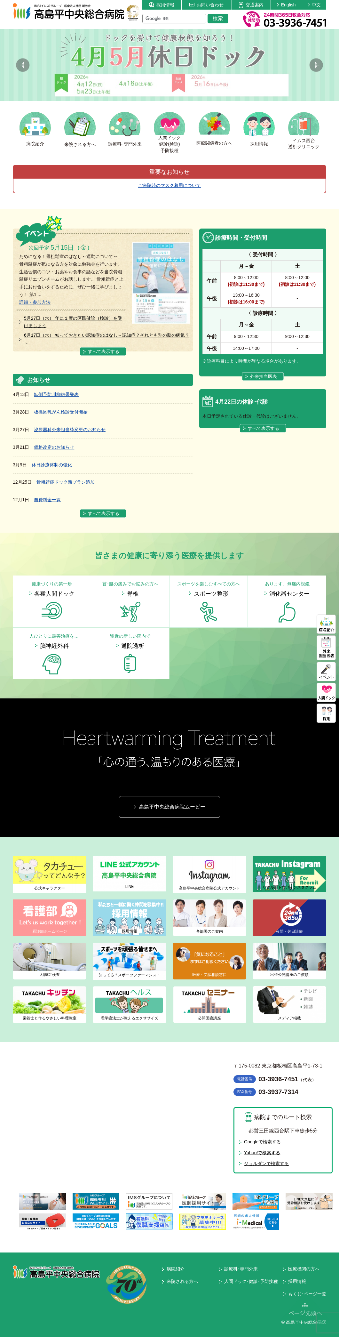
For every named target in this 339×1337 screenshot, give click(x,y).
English (286, 4)
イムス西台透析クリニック (303, 143)
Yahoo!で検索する (262, 1152)
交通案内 (251, 4)
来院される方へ (80, 144)
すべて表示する (103, 351)
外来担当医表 (263, 376)
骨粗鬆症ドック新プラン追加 (65, 482)
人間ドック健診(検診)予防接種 (169, 144)
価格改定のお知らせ (54, 447)
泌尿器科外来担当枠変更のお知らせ (70, 429)
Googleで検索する (262, 1141)
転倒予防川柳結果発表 (56, 394)
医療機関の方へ (303, 1268)
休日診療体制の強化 (52, 464)
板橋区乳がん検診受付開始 (61, 412)
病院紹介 (35, 143)
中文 (314, 4)
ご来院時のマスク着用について (169, 185)
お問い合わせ (206, 4)
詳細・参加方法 (35, 302)
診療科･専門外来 (125, 144)
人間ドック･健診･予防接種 (251, 1281)
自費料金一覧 (47, 499)
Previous (23, 65)
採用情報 (161, 4)
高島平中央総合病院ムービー (172, 806)
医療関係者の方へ (214, 143)
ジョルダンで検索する (266, 1163)
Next (316, 65)
